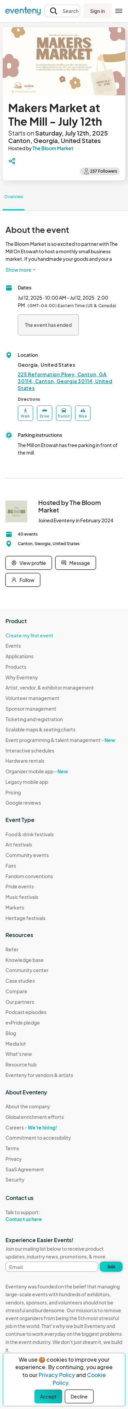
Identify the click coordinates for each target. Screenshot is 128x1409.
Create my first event (29, 635)
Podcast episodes (25, 1012)
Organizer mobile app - (36, 771)
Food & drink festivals (29, 834)
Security (15, 1179)
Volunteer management (32, 698)
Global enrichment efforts (34, 1117)
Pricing (13, 792)
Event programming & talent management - (60, 740)
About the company (27, 1106)
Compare (16, 991)
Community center (26, 970)
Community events (27, 855)
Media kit (15, 1044)
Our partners (19, 1002)
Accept (48, 1396)
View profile (28, 563)
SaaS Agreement (24, 1169)
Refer (11, 949)
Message (75, 563)
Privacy (13, 1159)
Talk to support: (38, 1216)
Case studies (20, 981)
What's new (18, 1054)
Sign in (97, 11)
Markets (14, 907)
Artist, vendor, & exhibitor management (49, 687)
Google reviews (23, 803)
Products (15, 667)
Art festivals (18, 844)
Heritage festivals (25, 918)
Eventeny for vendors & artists (39, 1075)
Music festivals (21, 897)
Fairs (10, 865)
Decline (79, 1396)
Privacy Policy (57, 1374)
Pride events (19, 886)
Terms (12, 1148)
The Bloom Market (52, 148)
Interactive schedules (29, 750)
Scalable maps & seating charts (40, 729)
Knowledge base (24, 960)
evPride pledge (22, 1022)
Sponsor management (30, 709)
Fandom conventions (29, 876)
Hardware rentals (24, 761)
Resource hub (21, 1064)
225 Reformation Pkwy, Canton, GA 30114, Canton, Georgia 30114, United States (65, 381)
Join (111, 1266)
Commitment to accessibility (38, 1138)
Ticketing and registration (34, 719)
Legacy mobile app (26, 782)
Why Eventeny (21, 677)
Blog (10, 1033)
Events (13, 646)
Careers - (31, 1127)
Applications (19, 656)
